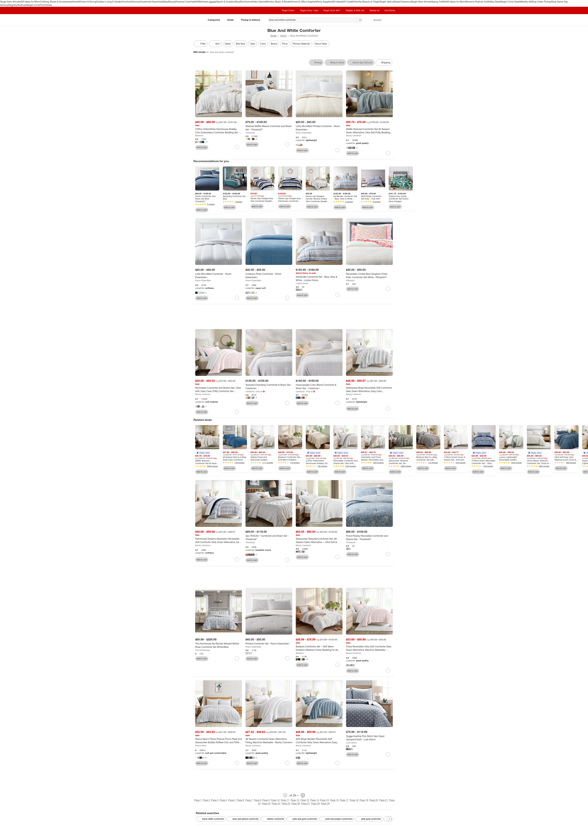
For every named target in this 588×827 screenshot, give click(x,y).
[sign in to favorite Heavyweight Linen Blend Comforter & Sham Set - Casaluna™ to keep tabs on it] (337, 403)
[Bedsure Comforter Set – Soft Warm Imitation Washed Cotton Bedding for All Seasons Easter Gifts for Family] (319, 648)
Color (263, 43)
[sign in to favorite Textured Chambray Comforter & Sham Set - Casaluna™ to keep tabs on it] (287, 403)
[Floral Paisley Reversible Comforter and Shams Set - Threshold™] (369, 537)
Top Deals (495, 1)
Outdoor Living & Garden (109, 1)
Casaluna (249, 391)
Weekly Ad (525, 1)
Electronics (246, 1)
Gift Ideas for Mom (30, 1)
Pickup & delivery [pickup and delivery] (252, 19)
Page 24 (276, 803)
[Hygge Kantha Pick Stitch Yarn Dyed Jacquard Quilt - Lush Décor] (369, 738)
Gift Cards (347, 1)
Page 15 (324, 800)
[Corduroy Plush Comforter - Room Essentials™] (268, 275)
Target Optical (387, 1)
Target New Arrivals (10, 1)
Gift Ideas (337, 1)
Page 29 (325, 803)
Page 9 (266, 800)
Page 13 (304, 800)
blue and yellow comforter (243, 818)
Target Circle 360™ (331, 10)
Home (75, 1)
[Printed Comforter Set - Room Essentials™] (268, 643)
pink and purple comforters (337, 818)
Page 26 (295, 803)
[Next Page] (389, 819)
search (360, 20)
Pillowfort (350, 280)
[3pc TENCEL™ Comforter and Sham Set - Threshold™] (268, 537)
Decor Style (321, 43)
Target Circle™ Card (309, 10)
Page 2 (206, 800)
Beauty (172, 1)
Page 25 (286, 803)
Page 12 (295, 800)
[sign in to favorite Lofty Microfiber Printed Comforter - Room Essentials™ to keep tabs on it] (337, 150)
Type (252, 43)
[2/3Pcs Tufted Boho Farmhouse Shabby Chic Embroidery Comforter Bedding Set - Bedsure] (218, 130)
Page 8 (257, 800)
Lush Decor (351, 742)
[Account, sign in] (376, 20)
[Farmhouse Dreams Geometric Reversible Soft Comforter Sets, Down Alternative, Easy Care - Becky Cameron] (218, 540)
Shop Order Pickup (541, 1)
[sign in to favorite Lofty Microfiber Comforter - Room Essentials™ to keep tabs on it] (237, 298)
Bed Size (240, 43)
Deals (397, 1)
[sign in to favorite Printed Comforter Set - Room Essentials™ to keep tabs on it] (287, 658)
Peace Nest (200, 745)
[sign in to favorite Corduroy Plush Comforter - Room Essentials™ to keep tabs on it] (287, 298)
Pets (355, 1)
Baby (165, 1)
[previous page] (285, 795)
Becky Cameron (353, 135)
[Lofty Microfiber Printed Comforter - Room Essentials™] (319, 128)
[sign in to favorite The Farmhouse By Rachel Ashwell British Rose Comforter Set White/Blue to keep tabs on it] (237, 658)
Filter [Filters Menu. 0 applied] (201, 43)
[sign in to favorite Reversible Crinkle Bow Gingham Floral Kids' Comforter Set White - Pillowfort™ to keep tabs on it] (388, 289)
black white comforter (211, 818)
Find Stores (46, 5)
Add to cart (202, 147)
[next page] (302, 795)
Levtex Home (302, 283)
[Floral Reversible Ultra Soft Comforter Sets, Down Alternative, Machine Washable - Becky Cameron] (369, 648)
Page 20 (373, 800)
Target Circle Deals (510, 1)
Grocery (135, 1)
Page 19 (364, 800)
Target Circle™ (288, 10)
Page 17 (344, 800)
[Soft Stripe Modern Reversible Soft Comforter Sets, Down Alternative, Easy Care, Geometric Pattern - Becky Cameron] (319, 740)
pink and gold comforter (303, 818)
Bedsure (199, 135)
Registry (13, 5)
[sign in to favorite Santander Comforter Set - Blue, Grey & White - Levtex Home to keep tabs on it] (337, 295)
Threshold (250, 132)
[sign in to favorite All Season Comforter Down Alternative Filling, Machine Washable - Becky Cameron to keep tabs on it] (287, 763)
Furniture (126, 1)
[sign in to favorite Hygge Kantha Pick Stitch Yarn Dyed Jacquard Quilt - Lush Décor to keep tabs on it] (388, 754)
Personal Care (183, 1)
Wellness (202, 1)
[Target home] (197, 20)
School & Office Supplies (303, 1)
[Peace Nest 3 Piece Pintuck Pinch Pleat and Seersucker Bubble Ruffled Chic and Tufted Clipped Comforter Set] (218, 740)
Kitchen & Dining (87, 1)
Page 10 (275, 800)
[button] (203, 453)
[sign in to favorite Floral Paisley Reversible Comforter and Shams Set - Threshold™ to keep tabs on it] (388, 554)
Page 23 (266, 803)
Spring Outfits (438, 1)
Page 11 (285, 800)
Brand (274, 43)
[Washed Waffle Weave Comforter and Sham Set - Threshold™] (268, 128)
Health (194, 1)
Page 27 (305, 803)
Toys (237, 1)
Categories (215, 19)
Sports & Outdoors (225, 1)
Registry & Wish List (355, 10)
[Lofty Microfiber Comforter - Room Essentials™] (218, 275)
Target (273, 35)
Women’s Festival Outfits (477, 1)
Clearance (405, 1)
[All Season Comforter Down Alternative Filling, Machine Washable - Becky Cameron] (268, 740)
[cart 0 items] (390, 20)
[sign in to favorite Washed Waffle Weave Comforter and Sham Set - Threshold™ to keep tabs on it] (287, 144)
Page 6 (240, 800)
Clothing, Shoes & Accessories (56, 1)
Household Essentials (151, 1)
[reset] (354, 20)
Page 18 (354, 800)
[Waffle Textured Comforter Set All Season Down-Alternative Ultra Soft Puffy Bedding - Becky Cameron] (369, 130)
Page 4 (223, 800)
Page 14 (314, 800)
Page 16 (334, 800)
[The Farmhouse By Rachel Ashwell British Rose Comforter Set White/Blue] (218, 645)
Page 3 (215, 800)
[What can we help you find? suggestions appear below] (315, 20)
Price (285, 43)
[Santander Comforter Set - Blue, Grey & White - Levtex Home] (319, 278)
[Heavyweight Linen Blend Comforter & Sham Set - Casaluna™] (319, 386)
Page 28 (315, 803)
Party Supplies (324, 1)
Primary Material (301, 43)
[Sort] (215, 43)
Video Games (259, 1)
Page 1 (198, 800)
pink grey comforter (369, 818)
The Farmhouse (202, 650)
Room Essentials (303, 132)
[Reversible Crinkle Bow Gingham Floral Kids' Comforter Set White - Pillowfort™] (369, 275)
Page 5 (232, 800)
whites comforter (273, 818)
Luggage (211, 1)
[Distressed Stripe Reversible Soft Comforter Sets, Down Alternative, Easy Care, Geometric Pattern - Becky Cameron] (369, 389)
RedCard (22, 5)
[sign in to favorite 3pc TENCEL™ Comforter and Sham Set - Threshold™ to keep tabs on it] (287, 560)
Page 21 (383, 800)
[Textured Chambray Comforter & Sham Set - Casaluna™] (268, 386)
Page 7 (249, 800)
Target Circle (33, 5)
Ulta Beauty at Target (368, 1)
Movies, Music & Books (278, 1)
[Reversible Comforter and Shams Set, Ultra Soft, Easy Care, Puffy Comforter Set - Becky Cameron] (218, 389)
